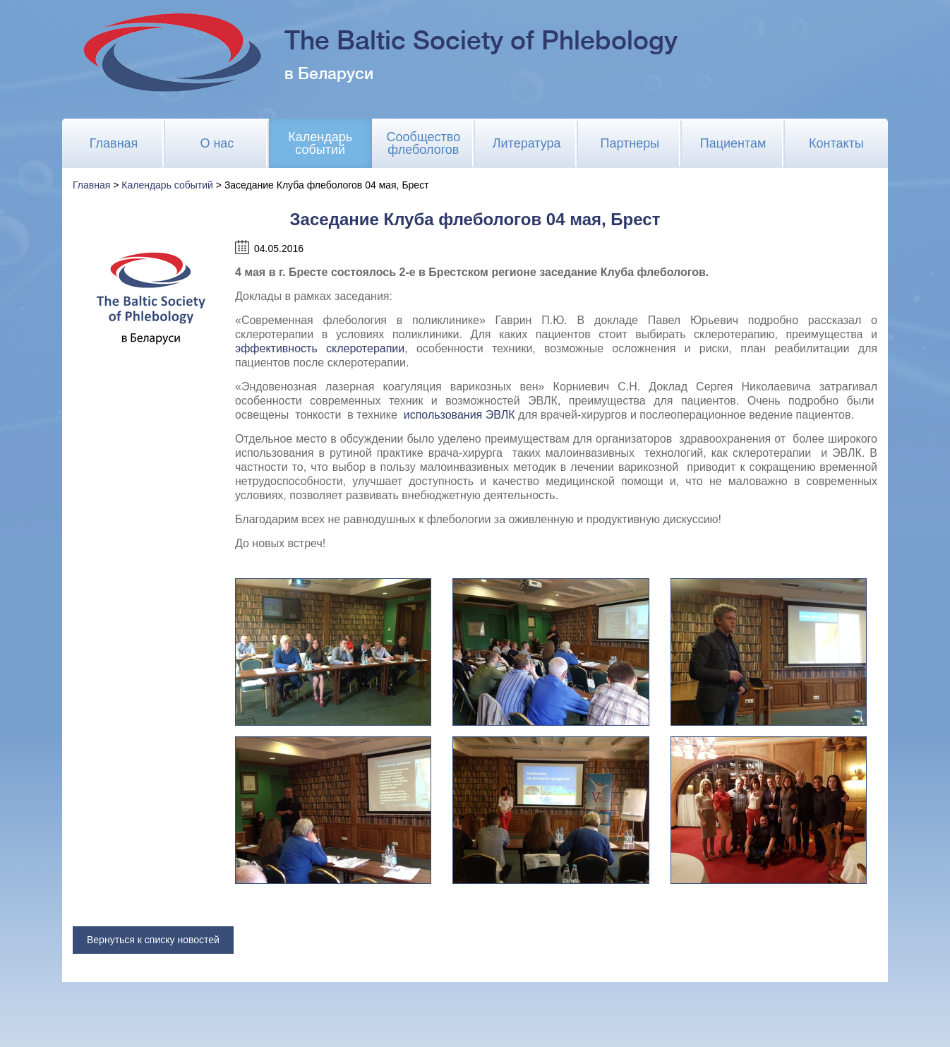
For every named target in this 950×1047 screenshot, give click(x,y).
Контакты (836, 143)
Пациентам (733, 143)
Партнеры (630, 143)
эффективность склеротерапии (319, 348)
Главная (114, 143)
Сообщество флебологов (424, 143)
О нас (217, 143)
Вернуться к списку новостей (153, 939)
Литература (527, 143)
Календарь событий (320, 143)
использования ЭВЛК (459, 415)
